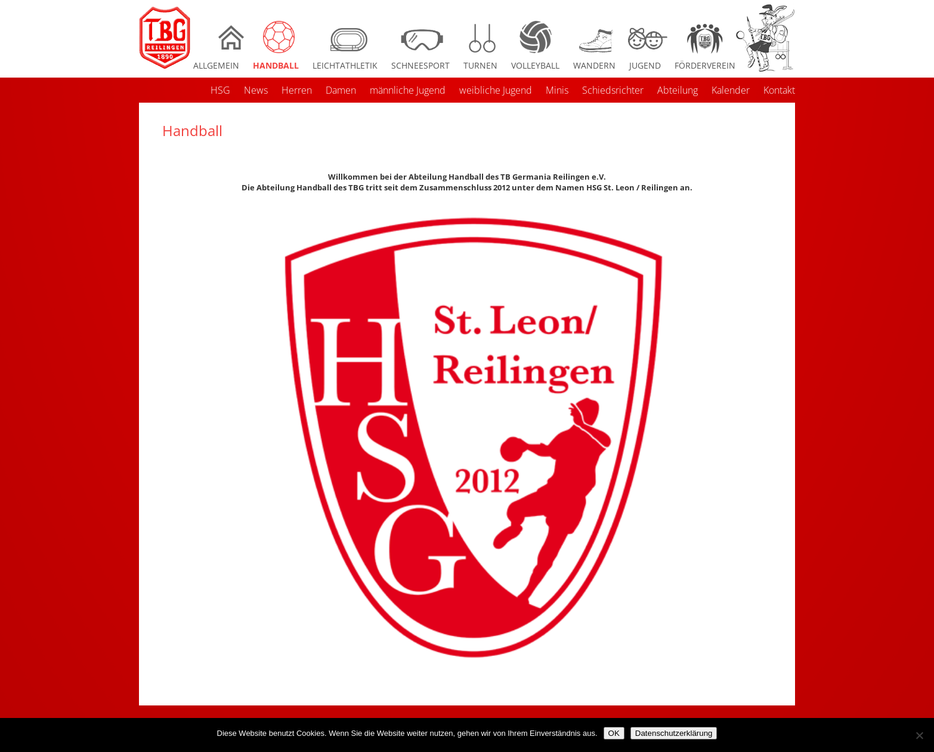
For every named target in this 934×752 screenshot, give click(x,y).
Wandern (594, 65)
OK (614, 733)
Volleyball (535, 65)
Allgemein (216, 65)
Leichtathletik (345, 65)
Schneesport (420, 65)
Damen (341, 90)
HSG (220, 90)
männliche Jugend (408, 90)
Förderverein (705, 65)
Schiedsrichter (613, 90)
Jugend (645, 65)
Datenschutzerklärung (674, 733)
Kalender (731, 90)
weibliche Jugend (495, 90)
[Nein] (919, 735)
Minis (557, 90)
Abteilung (677, 90)
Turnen (480, 65)
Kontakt (779, 90)
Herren (297, 90)
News (256, 90)
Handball (276, 65)
